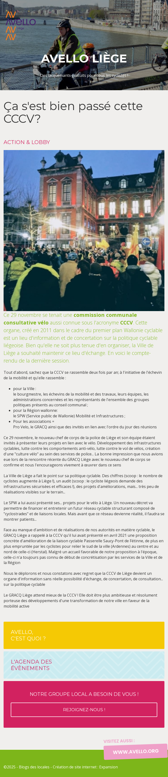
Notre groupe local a (84, 704)
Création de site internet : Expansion (85, 767)
